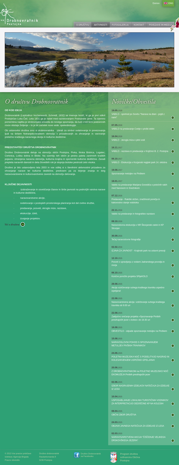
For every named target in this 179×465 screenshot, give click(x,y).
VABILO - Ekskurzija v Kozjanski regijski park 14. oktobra (139, 162)
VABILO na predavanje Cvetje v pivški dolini (133, 129)
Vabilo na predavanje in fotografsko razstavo (133, 213)
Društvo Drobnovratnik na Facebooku (91, 455)
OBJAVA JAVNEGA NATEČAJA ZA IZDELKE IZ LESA (138, 426)
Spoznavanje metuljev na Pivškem (128, 173)
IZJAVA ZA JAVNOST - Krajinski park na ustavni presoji (138, 250)
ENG (170, 3)
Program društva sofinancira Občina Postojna (130, 457)
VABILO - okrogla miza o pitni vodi (128, 140)
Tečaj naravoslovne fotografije (126, 239)
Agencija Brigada (20, 457)
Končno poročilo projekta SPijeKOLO (130, 276)
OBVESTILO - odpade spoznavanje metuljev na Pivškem (139, 331)
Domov (156, 3)
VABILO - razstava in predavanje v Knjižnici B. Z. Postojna (140, 151)
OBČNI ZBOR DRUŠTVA (124, 414)
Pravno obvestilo (12, 460)
